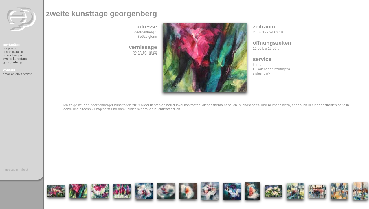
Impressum (10, 169)
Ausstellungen (12, 55)
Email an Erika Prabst (17, 74)
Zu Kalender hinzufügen (271, 69)
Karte (256, 65)
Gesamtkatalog (13, 51)
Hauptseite (10, 48)
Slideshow (260, 73)
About (24, 169)
